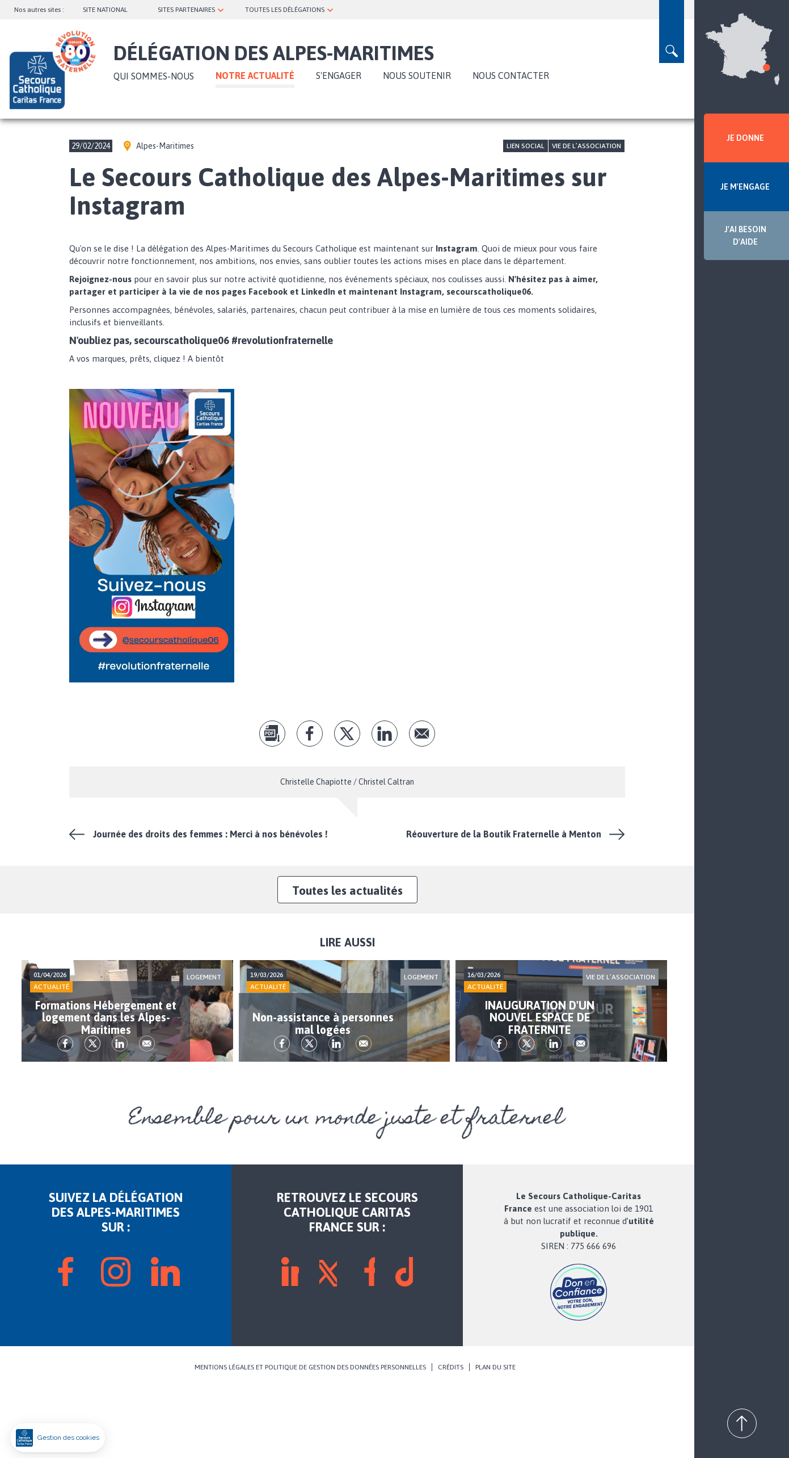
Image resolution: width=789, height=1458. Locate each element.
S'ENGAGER (338, 75)
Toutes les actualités (347, 890)
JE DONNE (745, 138)
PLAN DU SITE (495, 1436)
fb (310, 733)
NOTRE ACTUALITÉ (255, 75)
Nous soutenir (417, 75)
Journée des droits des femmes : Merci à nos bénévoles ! (210, 834)
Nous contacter (510, 75)
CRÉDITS (450, 1436)
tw (347, 733)
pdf (272, 733)
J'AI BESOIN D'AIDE (745, 235)
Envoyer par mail (422, 733)
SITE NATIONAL (105, 10)
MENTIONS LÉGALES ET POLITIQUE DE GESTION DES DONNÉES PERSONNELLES (310, 1436)
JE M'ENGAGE (745, 186)
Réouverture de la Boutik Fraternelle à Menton (503, 834)
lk (385, 733)
